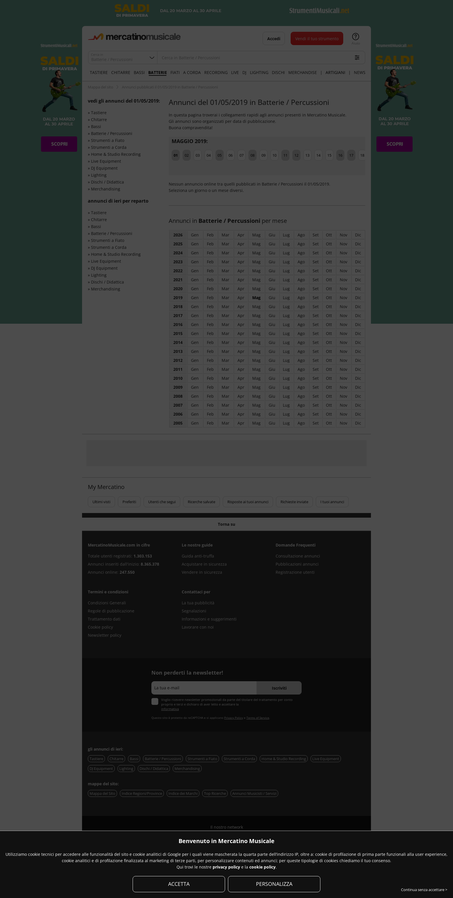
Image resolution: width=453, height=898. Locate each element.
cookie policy (262, 867)
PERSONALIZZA (274, 883)
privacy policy (226, 867)
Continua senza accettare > (424, 889)
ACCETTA (179, 883)
